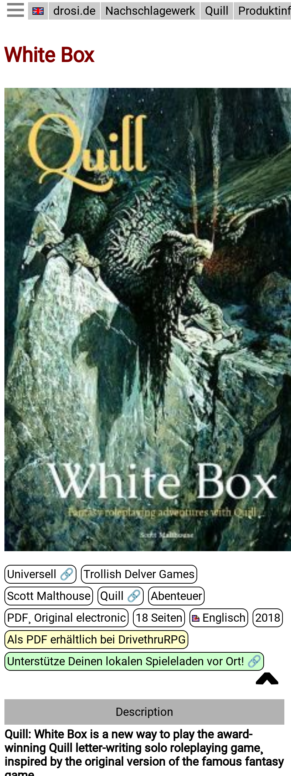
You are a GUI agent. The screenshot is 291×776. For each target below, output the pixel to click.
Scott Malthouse (48, 596)
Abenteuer (176, 596)
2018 (267, 618)
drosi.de (74, 11)
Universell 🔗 (40, 574)
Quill (217, 11)
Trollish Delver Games (139, 574)
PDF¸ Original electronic (66, 618)
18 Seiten (159, 618)
